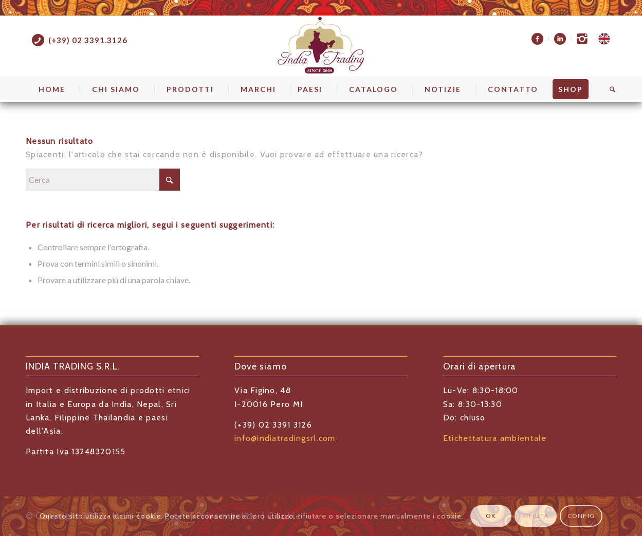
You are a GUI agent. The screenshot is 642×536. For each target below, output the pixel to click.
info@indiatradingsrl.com (285, 438)
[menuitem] (537, 39)
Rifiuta (535, 516)
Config (581, 516)
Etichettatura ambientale (495, 438)
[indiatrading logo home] (321, 45)
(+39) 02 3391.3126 (87, 40)
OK (491, 516)
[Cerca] (609, 89)
